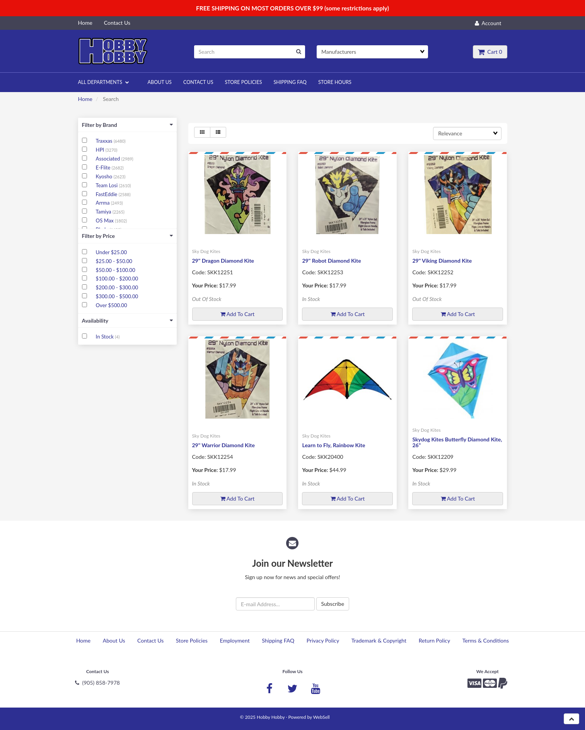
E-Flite (104, 167)
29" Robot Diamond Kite (331, 260)
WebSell (321, 717)
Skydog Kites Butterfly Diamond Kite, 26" (457, 442)
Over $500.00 (111, 305)
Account (488, 23)
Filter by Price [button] (127, 236)
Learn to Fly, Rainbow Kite (333, 445)
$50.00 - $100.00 (115, 270)
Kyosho (105, 176)
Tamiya (104, 212)
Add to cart (237, 314)
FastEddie (107, 194)
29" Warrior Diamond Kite (223, 445)
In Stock (105, 336)
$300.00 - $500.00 (117, 296)
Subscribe (333, 603)
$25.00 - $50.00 (114, 261)
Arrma (103, 203)
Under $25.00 (111, 252)
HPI (101, 150)
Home (85, 99)
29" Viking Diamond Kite (442, 260)
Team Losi (107, 185)
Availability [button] (127, 320)
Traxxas (105, 141)
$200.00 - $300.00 (117, 287)
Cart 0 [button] (490, 51)
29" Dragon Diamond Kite (223, 260)
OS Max (105, 220)
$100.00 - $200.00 (117, 278)
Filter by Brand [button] (127, 124)
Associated (108, 159)
